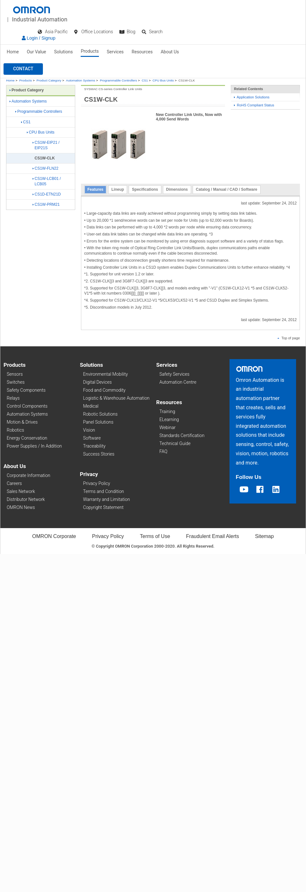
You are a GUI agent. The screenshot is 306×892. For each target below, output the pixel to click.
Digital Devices (97, 382)
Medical (91, 406)
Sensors (15, 374)
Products (90, 51)
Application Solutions (252, 97)
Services (115, 51)
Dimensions (177, 189)
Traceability (94, 446)
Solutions (63, 51)
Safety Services (174, 374)
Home (13, 51)
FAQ (163, 451)
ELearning (169, 419)
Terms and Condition (103, 491)
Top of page (289, 338)
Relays (13, 398)
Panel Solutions (98, 422)
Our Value (36, 51)
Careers (14, 483)
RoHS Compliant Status (254, 105)
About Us (170, 51)
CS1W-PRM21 (46, 204)
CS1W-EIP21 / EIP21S (46, 145)
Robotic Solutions (100, 414)
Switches (16, 382)
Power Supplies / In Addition (34, 446)
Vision (89, 430)
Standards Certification (182, 435)
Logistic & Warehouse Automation (116, 398)
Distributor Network (26, 499)
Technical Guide (174, 443)
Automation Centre (177, 382)
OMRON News (21, 507)
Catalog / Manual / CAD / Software (226, 189)
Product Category (48, 80)
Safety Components (26, 390)
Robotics (15, 430)
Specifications (145, 189)
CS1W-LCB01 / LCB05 (47, 181)
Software (92, 438)
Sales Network (21, 491)
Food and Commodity (104, 390)
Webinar (167, 427)
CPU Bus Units (163, 80)
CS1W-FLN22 (45, 168)
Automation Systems (80, 80)
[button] (23, 69)
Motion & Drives (22, 422)
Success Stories (99, 454)
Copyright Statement (103, 507)
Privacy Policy (96, 483)
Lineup (117, 189)
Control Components (27, 406)
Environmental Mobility (105, 374)
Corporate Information (28, 475)
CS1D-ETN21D (47, 194)
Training (167, 411)
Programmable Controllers (118, 80)
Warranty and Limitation (106, 499)
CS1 (145, 80)
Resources (142, 51)
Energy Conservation (27, 438)
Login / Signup (38, 38)
